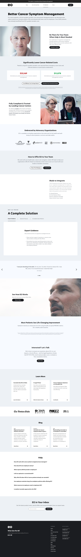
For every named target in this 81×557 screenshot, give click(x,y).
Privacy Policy (53, 551)
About (52, 533)
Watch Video (18, 300)
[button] (2, 269)
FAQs (52, 542)
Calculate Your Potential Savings (50, 83)
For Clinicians (53, 540)
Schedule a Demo (55, 47)
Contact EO (47, 167)
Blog (51, 544)
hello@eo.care (65, 529)
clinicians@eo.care (65, 532)
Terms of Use (53, 549)
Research (52, 547)
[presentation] (40, 513)
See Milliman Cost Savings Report (31, 83)
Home (52, 528)
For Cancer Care (53, 535)
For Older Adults (54, 537)
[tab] (12, 218)
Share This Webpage (36, 167)
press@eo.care (65, 535)
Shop (52, 530)
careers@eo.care (65, 538)
